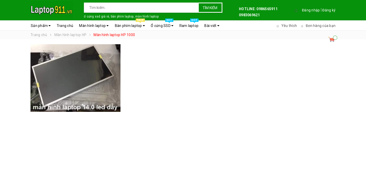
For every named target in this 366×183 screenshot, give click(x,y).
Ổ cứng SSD (162, 24)
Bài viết (211, 26)
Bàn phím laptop (130, 24)
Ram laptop (189, 24)
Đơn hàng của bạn (317, 26)
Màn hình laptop (94, 26)
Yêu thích (286, 26)
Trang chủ (65, 26)
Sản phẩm (41, 26)
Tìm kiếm (210, 8)
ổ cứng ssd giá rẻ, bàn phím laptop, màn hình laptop (121, 16)
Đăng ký (329, 10)
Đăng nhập (311, 10)
